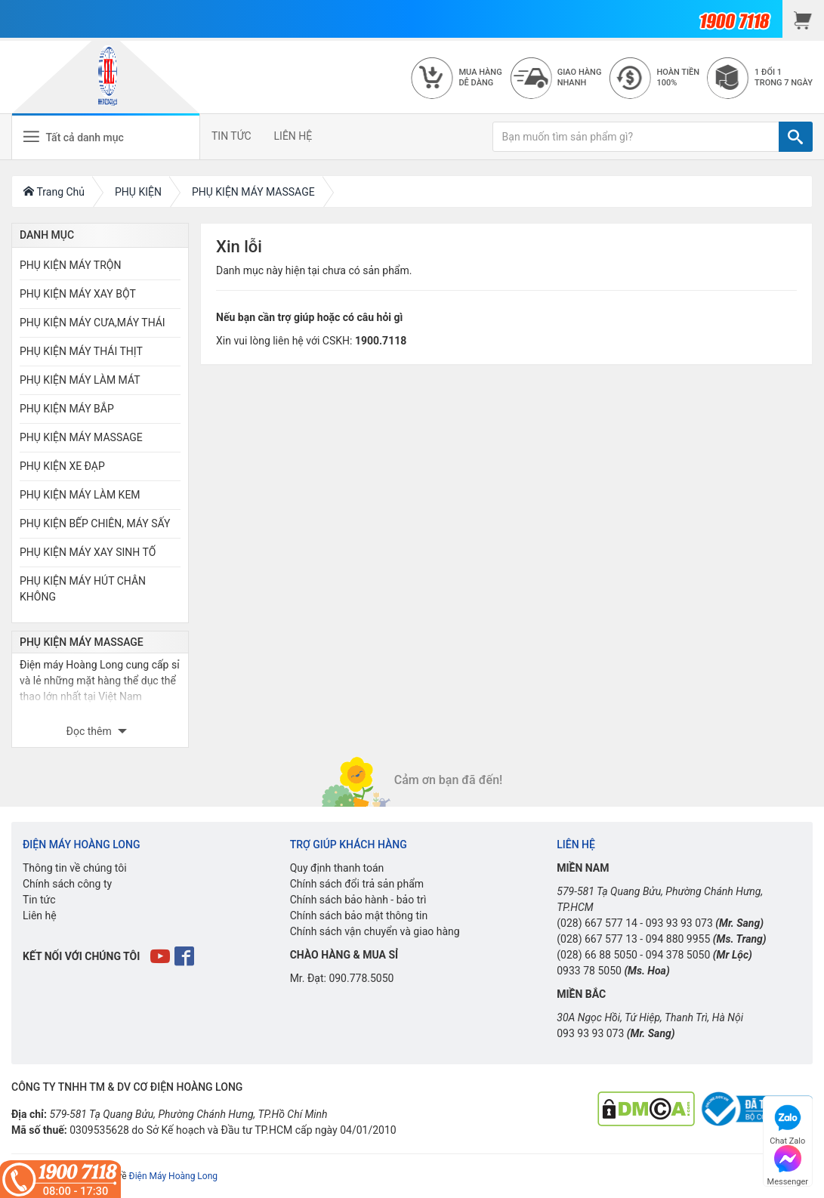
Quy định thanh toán (337, 868)
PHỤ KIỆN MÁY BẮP (67, 409)
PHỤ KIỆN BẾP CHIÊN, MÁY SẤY (95, 523)
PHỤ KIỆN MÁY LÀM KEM (80, 495)
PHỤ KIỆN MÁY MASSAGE (81, 437)
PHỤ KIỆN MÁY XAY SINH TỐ (88, 552)
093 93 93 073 (679, 923)
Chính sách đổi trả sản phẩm (357, 884)
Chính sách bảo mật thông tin (359, 915)
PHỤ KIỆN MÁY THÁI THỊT (81, 351)
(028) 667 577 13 (597, 939)
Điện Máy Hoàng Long (173, 1176)
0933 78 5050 (589, 971)
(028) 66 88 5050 (597, 955)
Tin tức (39, 900)
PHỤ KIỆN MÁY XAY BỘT (78, 294)
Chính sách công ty (67, 884)
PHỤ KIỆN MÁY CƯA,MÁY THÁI (92, 322)
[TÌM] (796, 137)
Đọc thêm (90, 731)
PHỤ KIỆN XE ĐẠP (62, 466)
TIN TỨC (231, 136)
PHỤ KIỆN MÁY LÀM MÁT (80, 380)
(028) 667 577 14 (597, 923)
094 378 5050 (678, 955)
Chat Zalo (787, 1122)
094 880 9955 (678, 939)
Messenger (787, 1163)
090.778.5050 (361, 978)
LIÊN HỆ (293, 136)
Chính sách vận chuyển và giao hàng (375, 931)
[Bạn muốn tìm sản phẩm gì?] (635, 137)
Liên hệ (40, 915)
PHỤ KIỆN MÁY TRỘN (70, 265)
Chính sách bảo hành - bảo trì (358, 900)
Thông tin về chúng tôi (75, 868)
